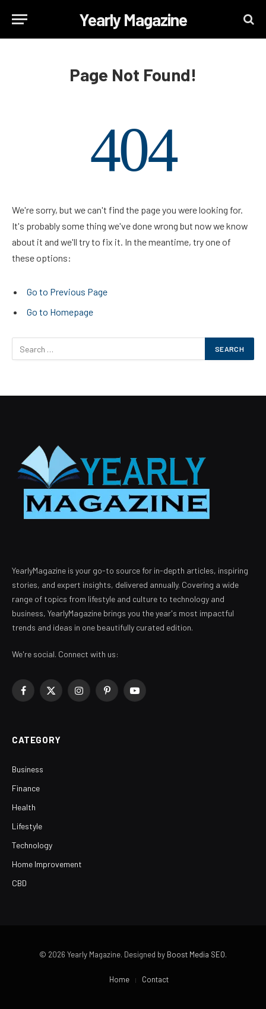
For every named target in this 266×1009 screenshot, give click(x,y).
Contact (155, 979)
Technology (32, 845)
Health (24, 807)
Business (27, 769)
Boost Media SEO (196, 954)
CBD (19, 883)
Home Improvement (47, 864)
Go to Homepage (60, 311)
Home (119, 979)
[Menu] (19, 19)
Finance (26, 788)
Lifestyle (27, 826)
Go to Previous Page (67, 291)
